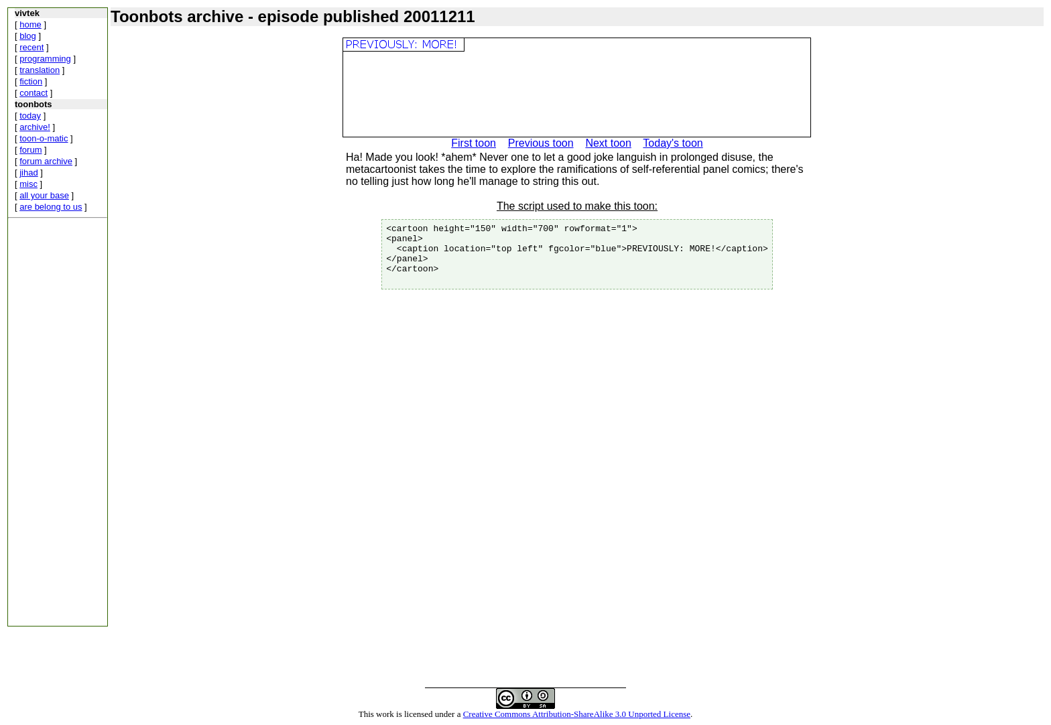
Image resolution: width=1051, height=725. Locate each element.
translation (39, 70)
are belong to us (50, 207)
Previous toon (541, 143)
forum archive (45, 161)
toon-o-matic (43, 138)
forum (30, 150)
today (30, 116)
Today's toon (672, 143)
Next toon (608, 143)
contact (33, 93)
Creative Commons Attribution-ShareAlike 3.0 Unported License (576, 714)
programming (45, 59)
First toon (473, 143)
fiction (30, 81)
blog (27, 36)
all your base (44, 195)
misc (28, 184)
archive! (34, 127)
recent (31, 47)
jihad (28, 173)
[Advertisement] (48, 425)
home (30, 24)
